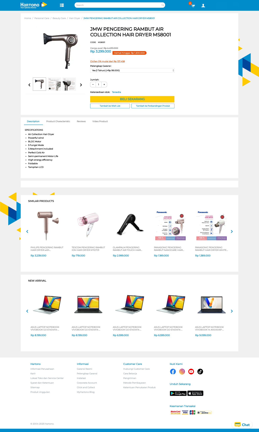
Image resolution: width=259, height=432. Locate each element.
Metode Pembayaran (134, 382)
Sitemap (35, 387)
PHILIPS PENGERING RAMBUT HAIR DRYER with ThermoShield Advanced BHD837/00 (47, 248)
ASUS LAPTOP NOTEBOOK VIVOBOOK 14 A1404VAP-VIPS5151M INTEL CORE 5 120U (211, 328)
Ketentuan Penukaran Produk (139, 387)
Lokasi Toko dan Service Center (47, 378)
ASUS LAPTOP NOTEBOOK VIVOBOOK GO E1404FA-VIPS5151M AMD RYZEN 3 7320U (88, 328)
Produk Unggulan (40, 392)
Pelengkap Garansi (87, 373)
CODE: (97, 42)
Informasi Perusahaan (42, 369)
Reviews (81, 121)
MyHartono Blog (85, 392)
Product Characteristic (58, 121)
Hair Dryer (74, 18)
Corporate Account (87, 382)
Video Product (100, 121)
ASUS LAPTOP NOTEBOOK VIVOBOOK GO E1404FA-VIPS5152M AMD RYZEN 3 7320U (45, 328)
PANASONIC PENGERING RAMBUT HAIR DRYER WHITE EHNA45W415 (210, 248)
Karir (33, 373)
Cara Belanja (130, 373)
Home (27, 18)
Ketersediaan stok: (105, 92)
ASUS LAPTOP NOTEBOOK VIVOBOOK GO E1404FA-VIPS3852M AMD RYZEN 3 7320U (127, 328)
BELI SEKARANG (132, 99)
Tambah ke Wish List (110, 106)
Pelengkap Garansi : (101, 66)
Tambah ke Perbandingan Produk (153, 106)
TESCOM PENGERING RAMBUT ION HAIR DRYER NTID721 (88, 248)
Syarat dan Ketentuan (42, 382)
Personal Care (41, 18)
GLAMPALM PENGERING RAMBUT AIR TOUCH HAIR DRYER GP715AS (127, 248)
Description (33, 121)
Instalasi (81, 378)
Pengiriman (129, 378)
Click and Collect (86, 387)
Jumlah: (94, 79)
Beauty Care (59, 18)
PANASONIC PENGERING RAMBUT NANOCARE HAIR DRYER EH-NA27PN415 (168, 248)
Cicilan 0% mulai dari (107, 61)
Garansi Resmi (84, 369)
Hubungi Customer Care (136, 369)
